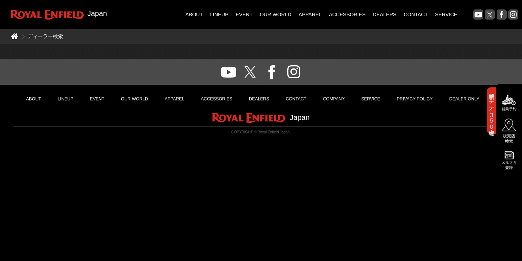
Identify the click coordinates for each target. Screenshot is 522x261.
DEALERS (384, 14)
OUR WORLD (275, 14)
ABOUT (194, 14)
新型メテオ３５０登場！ (492, 110)
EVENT (244, 14)
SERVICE (446, 14)
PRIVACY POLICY (415, 99)
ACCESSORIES (347, 14)
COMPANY (334, 99)
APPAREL (310, 14)
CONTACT (416, 14)
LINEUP (219, 14)
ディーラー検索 (45, 36)
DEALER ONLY (464, 99)
